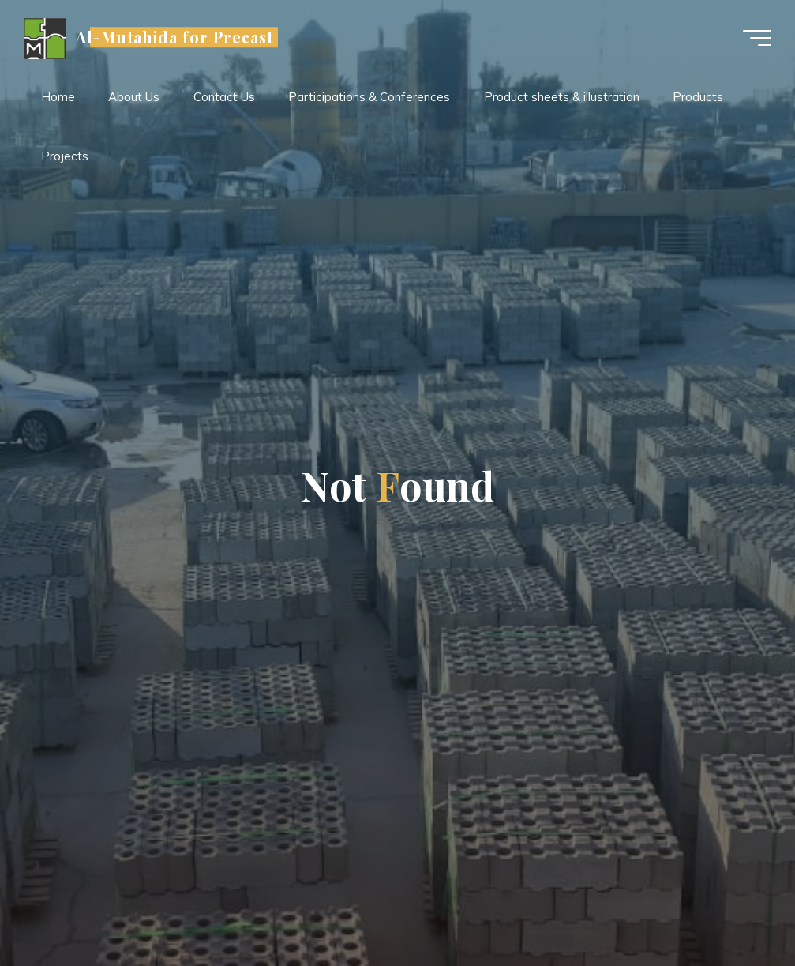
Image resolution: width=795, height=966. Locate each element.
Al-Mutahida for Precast (174, 37)
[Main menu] (757, 38)
